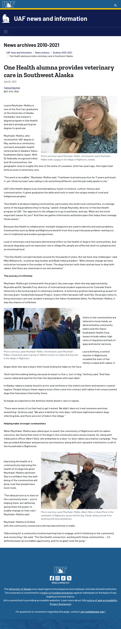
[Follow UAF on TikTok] (63, 577)
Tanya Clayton (12, 87)
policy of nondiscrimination (57, 592)
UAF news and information (50, 18)
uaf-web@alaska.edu (92, 611)
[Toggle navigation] (5, 32)
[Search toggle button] (115, 5)
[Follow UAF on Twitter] (69, 577)
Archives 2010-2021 (62, 52)
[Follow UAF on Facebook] (52, 577)
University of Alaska (20, 588)
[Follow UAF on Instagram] (57, 577)
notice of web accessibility (102, 600)
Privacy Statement (60, 603)
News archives (42, 52)
